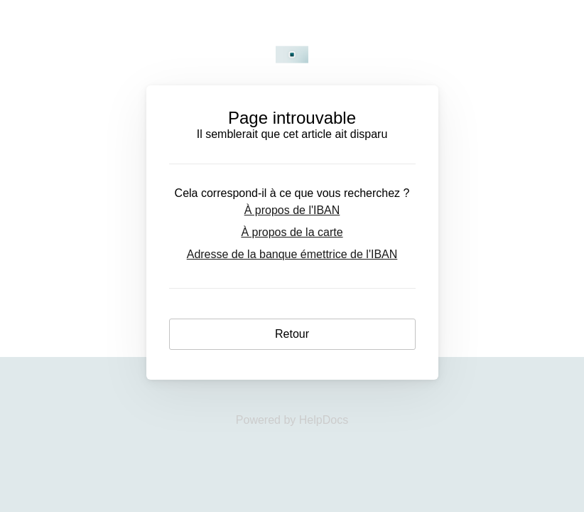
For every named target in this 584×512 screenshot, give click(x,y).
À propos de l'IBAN (292, 210)
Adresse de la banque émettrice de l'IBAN (292, 254)
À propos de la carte (291, 232)
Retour (292, 334)
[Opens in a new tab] (292, 420)
